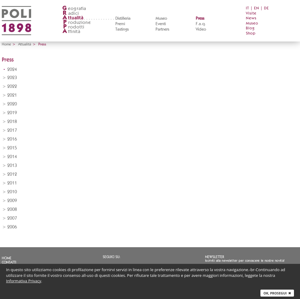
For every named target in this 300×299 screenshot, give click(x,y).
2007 (12, 218)
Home (6, 44)
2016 (12, 139)
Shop (251, 33)
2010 (12, 192)
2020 (12, 104)
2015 (12, 148)
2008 (12, 209)
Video (201, 29)
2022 (12, 86)
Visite (251, 13)
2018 (12, 121)
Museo (161, 18)
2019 (12, 113)
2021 (12, 95)
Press (200, 18)
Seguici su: (111, 257)
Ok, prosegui (277, 293)
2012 (12, 174)
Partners (162, 29)
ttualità (73, 18)
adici (70, 13)
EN (256, 8)
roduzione (76, 22)
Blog (250, 28)
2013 (12, 165)
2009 (12, 200)
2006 (12, 227)
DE (266, 8)
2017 (12, 130)
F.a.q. (201, 24)
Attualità (24, 44)
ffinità (71, 31)
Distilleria (123, 18)
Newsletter (214, 257)
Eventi (161, 24)
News (251, 18)
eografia (74, 8)
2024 (12, 69)
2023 (12, 77)
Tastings (122, 29)
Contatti (9, 262)
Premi (120, 24)
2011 (12, 183)
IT (247, 8)
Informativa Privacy (23, 281)
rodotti (73, 27)
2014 (12, 156)
